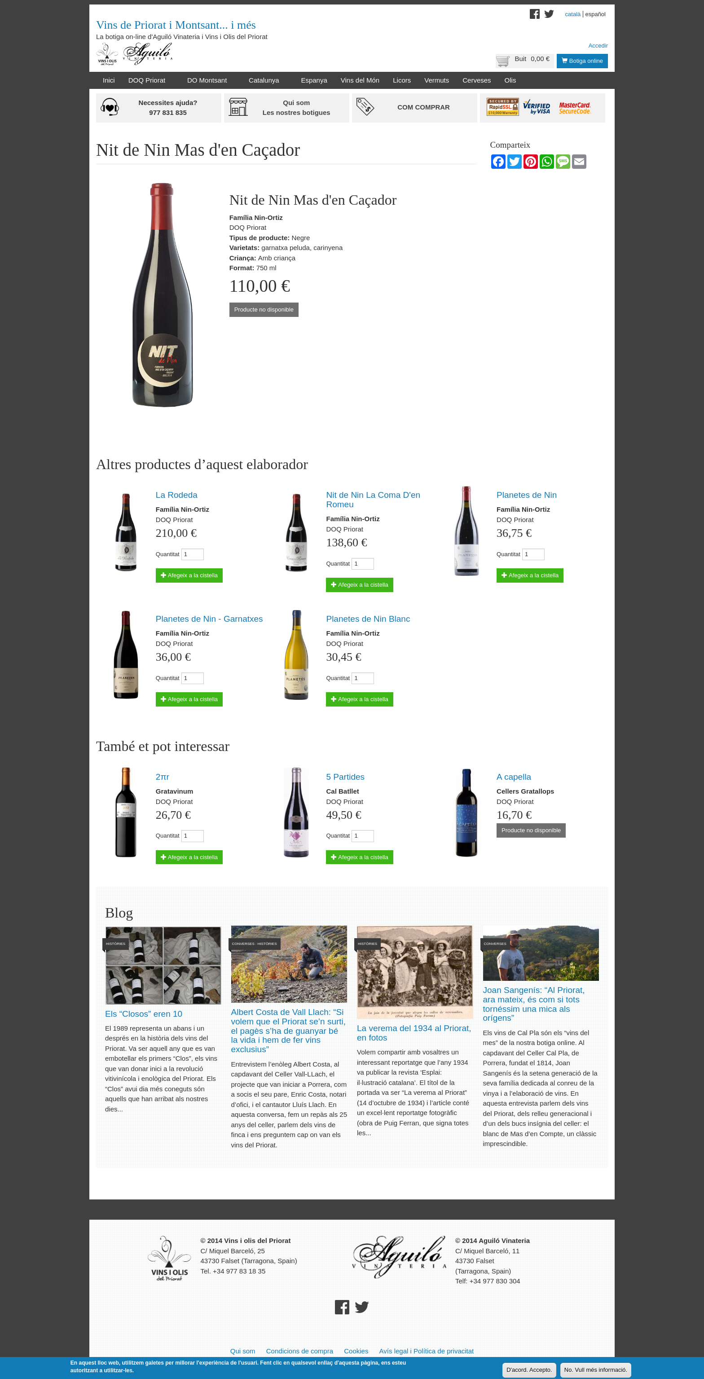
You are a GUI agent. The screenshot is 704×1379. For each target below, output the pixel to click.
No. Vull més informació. (595, 1370)
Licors (402, 80)
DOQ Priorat (149, 80)
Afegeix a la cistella (189, 575)
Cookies (356, 1351)
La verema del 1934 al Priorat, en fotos (414, 1032)
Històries (115, 944)
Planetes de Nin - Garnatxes (209, 619)
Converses (243, 944)
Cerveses (476, 80)
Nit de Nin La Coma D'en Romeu (373, 499)
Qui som (242, 1351)
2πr (162, 777)
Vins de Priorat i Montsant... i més (176, 24)
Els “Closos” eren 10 (143, 1014)
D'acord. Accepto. (529, 1370)
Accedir (598, 45)
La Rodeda (177, 495)
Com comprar (423, 107)
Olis (510, 80)
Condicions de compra (299, 1351)
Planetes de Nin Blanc (368, 619)
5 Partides (345, 777)
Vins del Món (360, 80)
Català (573, 14)
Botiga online (582, 60)
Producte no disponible (264, 309)
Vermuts (436, 80)
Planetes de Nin (527, 495)
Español (595, 14)
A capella (514, 777)
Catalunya (265, 80)
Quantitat (168, 554)
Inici (109, 80)
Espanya (314, 80)
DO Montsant (208, 80)
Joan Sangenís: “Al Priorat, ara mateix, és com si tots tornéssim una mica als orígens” (534, 1004)
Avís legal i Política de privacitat (426, 1351)
